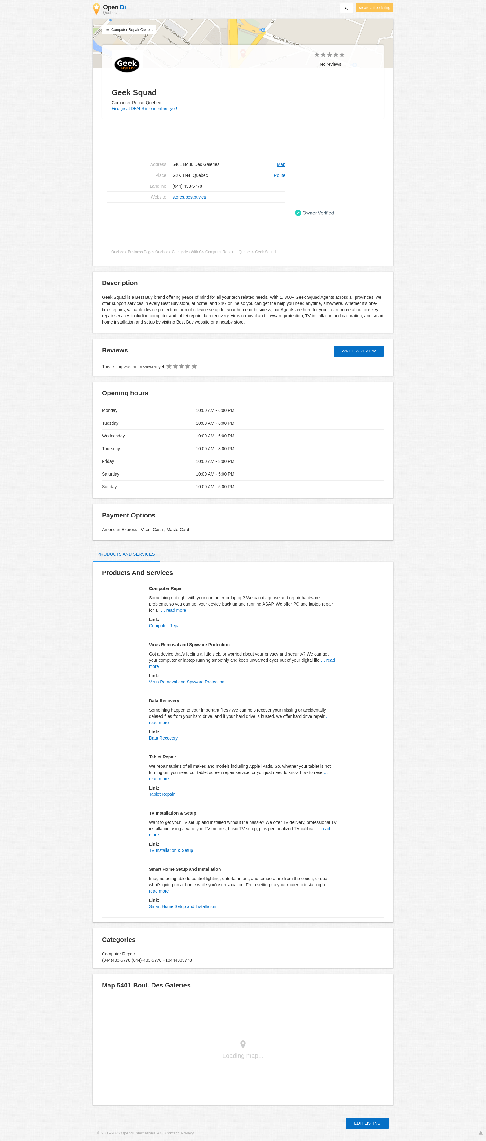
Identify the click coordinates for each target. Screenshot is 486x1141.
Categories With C (186, 252)
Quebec (117, 252)
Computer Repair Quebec (129, 30)
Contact (172, 1133)
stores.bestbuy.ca (189, 197)
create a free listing (374, 8)
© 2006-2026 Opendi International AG (130, 1133)
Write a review (359, 351)
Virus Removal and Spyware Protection (186, 681)
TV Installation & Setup (171, 850)
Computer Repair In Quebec (228, 252)
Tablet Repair (162, 794)
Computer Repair (165, 625)
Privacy (187, 1133)
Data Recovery (163, 738)
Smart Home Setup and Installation (182, 906)
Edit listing (367, 1123)
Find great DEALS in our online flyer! (144, 108)
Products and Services (126, 554)
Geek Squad (265, 252)
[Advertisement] (196, 222)
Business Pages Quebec (148, 252)
